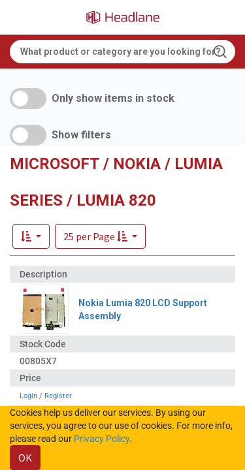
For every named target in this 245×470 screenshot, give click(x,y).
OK (25, 457)
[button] (100, 236)
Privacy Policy (101, 438)
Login (28, 396)
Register (58, 396)
